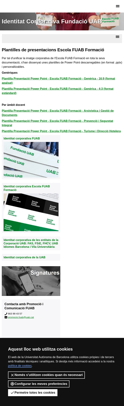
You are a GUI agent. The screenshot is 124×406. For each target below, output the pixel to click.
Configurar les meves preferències (38, 384)
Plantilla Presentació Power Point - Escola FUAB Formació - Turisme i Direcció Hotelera (61, 131)
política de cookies (20, 365)
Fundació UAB (17, 6)
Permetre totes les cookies (32, 392)
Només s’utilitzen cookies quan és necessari (46, 375)
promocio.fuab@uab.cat (21, 317)
